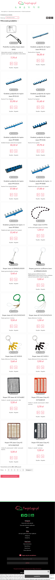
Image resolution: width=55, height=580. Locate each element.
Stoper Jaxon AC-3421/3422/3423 (13, 315)
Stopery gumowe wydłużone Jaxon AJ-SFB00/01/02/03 (40, 269)
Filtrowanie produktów (9, 20)
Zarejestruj (27, 538)
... (20, 470)
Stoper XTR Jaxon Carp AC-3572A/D (40, 443)
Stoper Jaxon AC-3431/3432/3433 (40, 315)
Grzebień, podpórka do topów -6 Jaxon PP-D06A (13, 226)
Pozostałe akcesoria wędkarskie (27, 525)
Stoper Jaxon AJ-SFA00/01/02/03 (13, 268)
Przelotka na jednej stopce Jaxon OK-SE (13, 48)
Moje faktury (27, 546)
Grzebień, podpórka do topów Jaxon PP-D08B (14, 138)
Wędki (27, 527)
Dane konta (27, 548)
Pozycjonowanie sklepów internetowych (23, 569)
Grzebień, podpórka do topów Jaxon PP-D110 (14, 95)
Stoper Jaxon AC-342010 (13, 356)
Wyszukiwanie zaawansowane (15, 11)
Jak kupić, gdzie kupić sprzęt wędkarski (27, 533)
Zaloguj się (27, 535)
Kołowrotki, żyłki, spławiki (27, 523)
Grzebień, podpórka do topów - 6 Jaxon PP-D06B (40, 182)
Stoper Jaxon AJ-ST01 (40, 225)
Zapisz (27, 563)
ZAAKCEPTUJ (37, 576)
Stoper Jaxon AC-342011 (40, 356)
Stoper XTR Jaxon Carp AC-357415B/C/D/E (14, 443)
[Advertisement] (27, 490)
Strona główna (4, 11)
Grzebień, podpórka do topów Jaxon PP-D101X (14, 182)
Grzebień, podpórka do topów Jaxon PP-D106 (40, 138)
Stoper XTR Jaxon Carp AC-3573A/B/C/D (40, 398)
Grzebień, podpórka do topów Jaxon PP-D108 (40, 95)
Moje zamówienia (27, 544)
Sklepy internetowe (36, 569)
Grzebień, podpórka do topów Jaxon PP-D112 (40, 48)
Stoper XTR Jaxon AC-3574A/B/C (13, 397)
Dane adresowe (27, 550)
